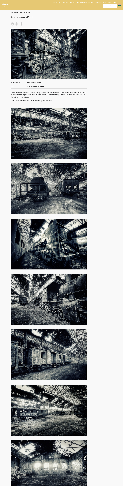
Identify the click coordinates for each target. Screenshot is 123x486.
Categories (65, 2)
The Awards (56, 2)
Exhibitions (83, 2)
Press (109, 2)
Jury (77, 2)
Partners (90, 2)
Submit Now (110, 6)
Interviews (98, 2)
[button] (12, 24)
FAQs (114, 2)
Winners (72, 2)
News (104, 2)
